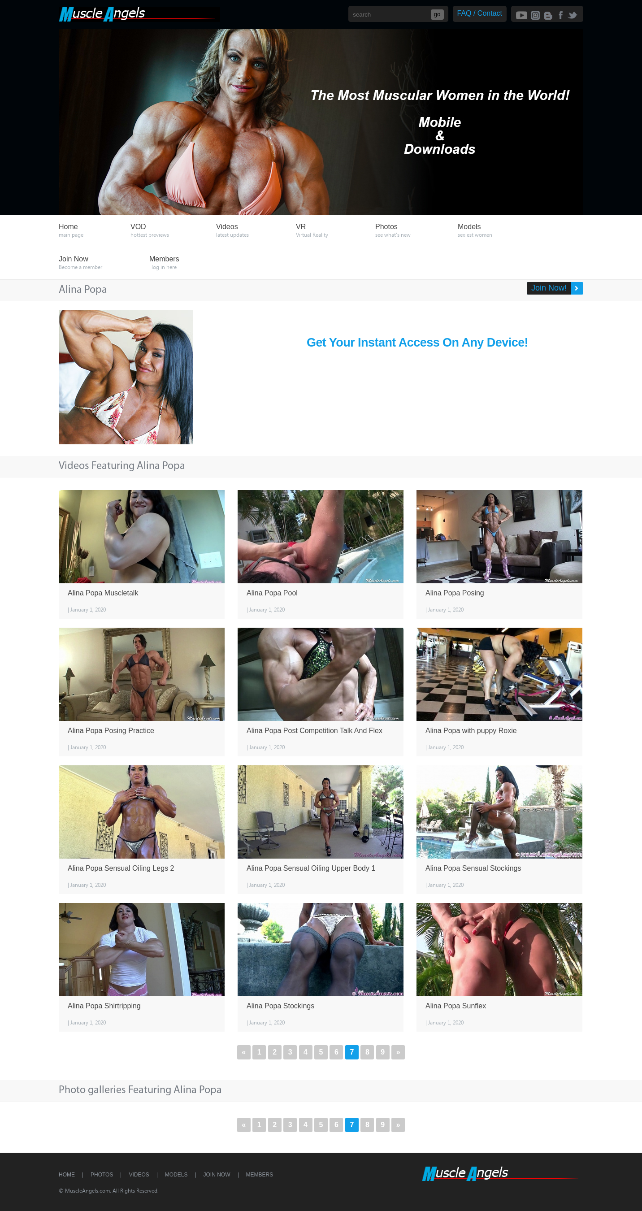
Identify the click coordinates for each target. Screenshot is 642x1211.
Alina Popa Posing (454, 593)
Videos (139, 1175)
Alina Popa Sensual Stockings (473, 868)
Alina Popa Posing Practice (111, 730)
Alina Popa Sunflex (455, 1006)
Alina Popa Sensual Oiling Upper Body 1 (311, 868)
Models (176, 1175)
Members (259, 1175)
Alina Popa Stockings (280, 1006)
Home (67, 1175)
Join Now (217, 1175)
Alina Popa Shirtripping (104, 1006)
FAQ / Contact (479, 13)
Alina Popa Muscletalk (103, 593)
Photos (102, 1175)
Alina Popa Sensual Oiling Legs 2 (121, 868)
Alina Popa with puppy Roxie (471, 730)
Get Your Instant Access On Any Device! (417, 341)
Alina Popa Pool (272, 593)
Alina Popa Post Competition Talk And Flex (314, 730)
